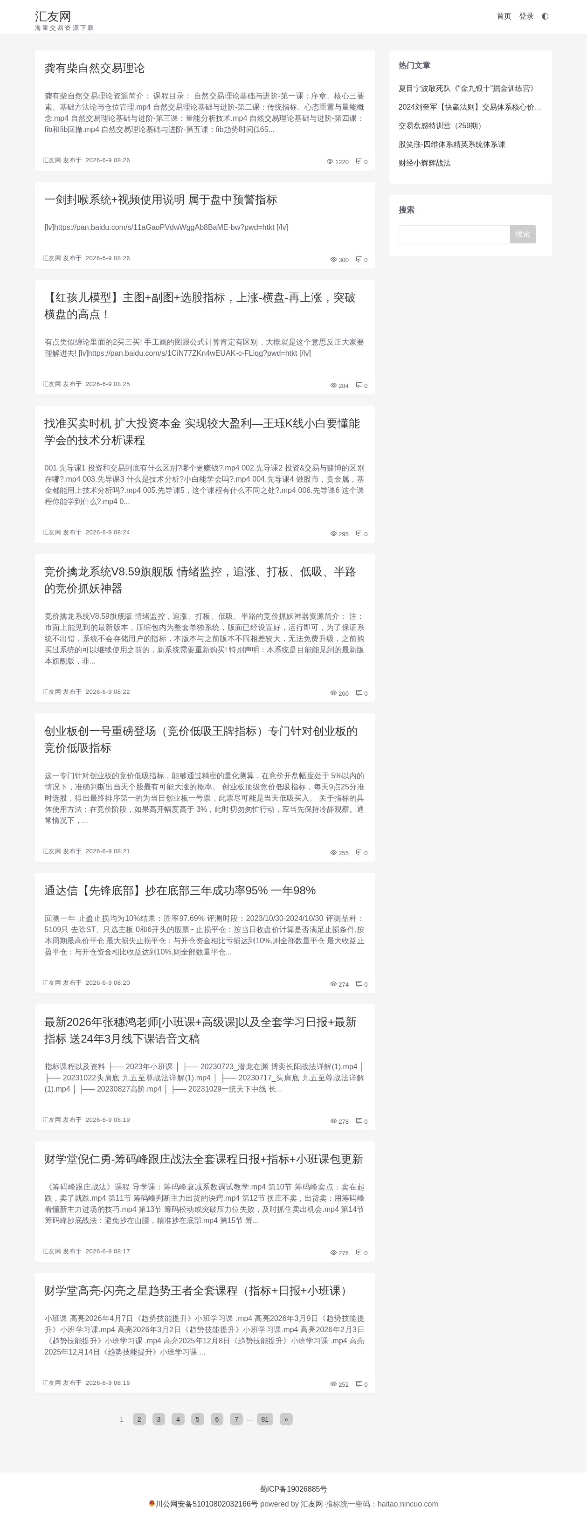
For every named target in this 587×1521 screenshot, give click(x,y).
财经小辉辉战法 (425, 163)
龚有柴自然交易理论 (94, 68)
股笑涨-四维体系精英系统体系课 (452, 144)
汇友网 (53, 16)
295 (339, 534)
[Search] (456, 234)
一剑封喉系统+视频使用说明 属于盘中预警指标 (161, 199)
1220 (337, 162)
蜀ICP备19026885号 (294, 1489)
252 (339, 1384)
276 (339, 1253)
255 (339, 853)
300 (339, 259)
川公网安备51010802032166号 (203, 1504)
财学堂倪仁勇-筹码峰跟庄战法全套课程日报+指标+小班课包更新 (203, 1159)
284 (339, 385)
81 (265, 1419)
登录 (526, 16)
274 (339, 984)
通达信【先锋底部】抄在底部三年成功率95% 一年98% (180, 890)
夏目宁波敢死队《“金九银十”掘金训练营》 (468, 88)
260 (339, 693)
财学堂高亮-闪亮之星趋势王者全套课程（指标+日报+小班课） (198, 1290)
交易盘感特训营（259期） (442, 126)
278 (339, 1121)
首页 (504, 16)
